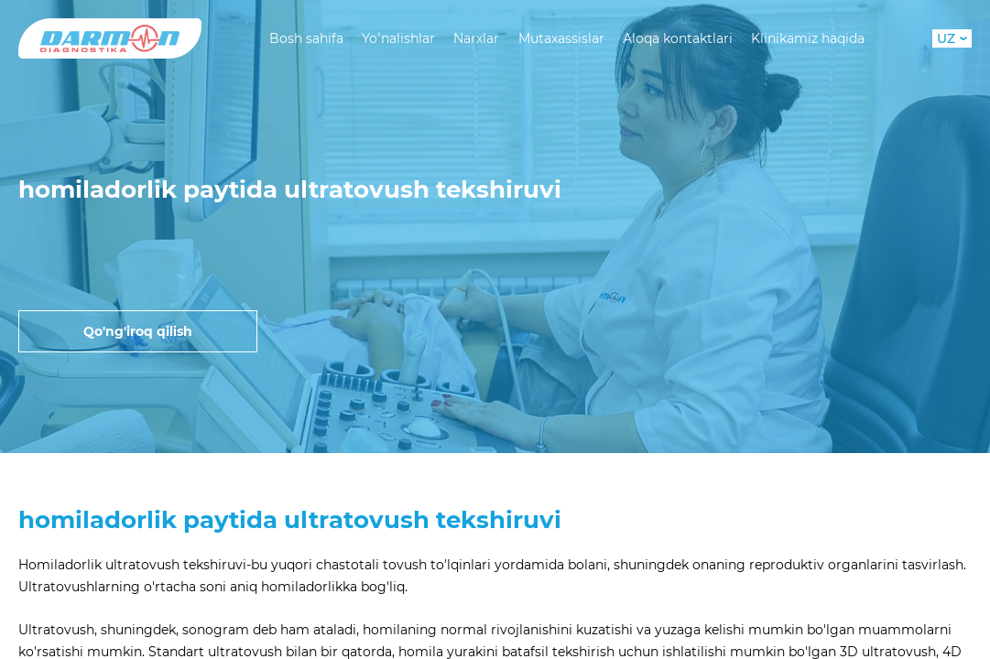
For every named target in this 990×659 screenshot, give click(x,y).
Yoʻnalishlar (398, 38)
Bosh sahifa (306, 38)
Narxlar (476, 38)
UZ (952, 38)
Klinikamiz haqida (808, 38)
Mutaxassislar (561, 38)
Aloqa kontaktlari (678, 38)
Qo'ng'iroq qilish (137, 331)
